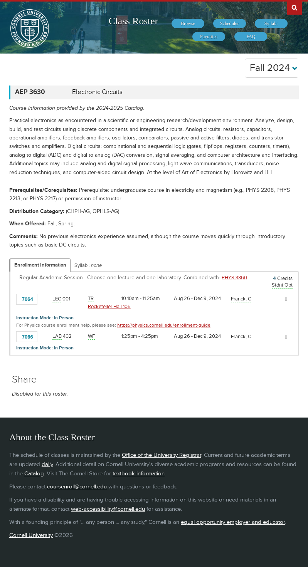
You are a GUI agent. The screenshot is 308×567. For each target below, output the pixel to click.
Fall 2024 (274, 68)
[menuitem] (188, 23)
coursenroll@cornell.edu (77, 486)
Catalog (34, 473)
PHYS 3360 (234, 278)
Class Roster (133, 21)
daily (47, 464)
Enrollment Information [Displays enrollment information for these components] (40, 265)
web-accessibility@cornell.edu (108, 509)
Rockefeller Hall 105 (109, 307)
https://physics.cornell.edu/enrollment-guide (163, 325)
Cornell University (31, 535)
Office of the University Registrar (161, 455)
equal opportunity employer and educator (233, 522)
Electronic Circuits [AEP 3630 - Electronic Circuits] (97, 92)
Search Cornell (294, 7)
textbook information (139, 473)
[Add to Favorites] (45, 298)
